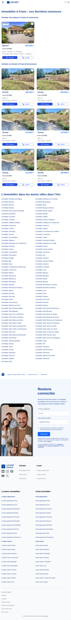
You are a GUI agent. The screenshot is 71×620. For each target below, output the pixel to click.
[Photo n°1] (18, 33)
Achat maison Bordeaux (42, 549)
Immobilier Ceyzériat (8, 216)
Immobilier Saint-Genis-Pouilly (11, 323)
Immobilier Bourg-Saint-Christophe (12, 211)
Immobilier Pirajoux (42, 296)
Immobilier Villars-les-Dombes (45, 355)
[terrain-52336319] (53, 136)
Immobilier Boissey (7, 208)
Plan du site (4, 612)
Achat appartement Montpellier (44, 529)
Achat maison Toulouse (42, 557)
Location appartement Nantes (9, 513)
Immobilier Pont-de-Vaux (9, 302)
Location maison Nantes (8, 545)
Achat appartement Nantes (43, 513)
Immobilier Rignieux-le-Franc (10, 305)
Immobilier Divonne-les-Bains (45, 240)
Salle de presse (5, 602)
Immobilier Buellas (42, 214)
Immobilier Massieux (42, 276)
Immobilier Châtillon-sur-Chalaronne (47, 222)
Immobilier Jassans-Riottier (44, 261)
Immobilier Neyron (7, 290)
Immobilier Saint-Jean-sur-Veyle (46, 326)
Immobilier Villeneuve (43, 358)
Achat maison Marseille (42, 570)
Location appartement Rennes (10, 529)
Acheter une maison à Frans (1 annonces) (19, 17)
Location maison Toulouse (8, 570)
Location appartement (43, 470)
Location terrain (41, 478)
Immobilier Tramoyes (42, 346)
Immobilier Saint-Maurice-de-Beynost (13, 335)
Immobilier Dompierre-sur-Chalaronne (13, 243)
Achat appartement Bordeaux (44, 525)
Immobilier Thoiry (7, 346)
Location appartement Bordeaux (10, 509)
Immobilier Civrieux (7, 228)
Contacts (4, 598)
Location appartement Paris (9, 500)
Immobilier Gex (40, 255)
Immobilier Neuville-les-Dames (46, 287)
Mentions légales (6, 592)
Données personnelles (7, 605)
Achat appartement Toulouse (44, 509)
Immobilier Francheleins (9, 252)
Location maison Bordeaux (9, 553)
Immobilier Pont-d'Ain (43, 299)
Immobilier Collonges (8, 231)
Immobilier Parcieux (7, 293)
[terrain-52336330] (53, 96)
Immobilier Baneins (7, 202)
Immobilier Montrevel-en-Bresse (11, 287)
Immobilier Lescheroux (8, 270)
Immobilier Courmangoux (9, 237)
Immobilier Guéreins (42, 258)
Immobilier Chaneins (8, 219)
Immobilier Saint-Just (8, 332)
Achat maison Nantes (42, 545)
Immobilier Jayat (6, 264)
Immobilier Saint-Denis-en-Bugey (46, 314)
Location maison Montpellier (9, 565)
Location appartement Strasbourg (11, 537)
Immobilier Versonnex (43, 352)
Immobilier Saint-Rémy (8, 338)
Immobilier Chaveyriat (8, 225)
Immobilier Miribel (41, 279)
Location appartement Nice (9, 533)
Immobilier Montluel (7, 284)
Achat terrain (22, 478)
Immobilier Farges (7, 249)
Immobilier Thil (40, 344)
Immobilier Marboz (7, 273)
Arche (46, 616)
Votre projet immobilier (44, 418)
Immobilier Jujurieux (42, 264)
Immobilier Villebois (7, 358)
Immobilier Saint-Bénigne (9, 311)
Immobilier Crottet (41, 237)
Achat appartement (24, 470)
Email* (41, 413)
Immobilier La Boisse (42, 267)
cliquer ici (49, 441)
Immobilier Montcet (42, 281)
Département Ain (33, 374)
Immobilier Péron (41, 293)
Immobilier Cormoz (7, 234)
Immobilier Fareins (42, 246)
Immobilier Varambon (8, 352)
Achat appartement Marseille (44, 517)
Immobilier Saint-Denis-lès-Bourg (12, 317)
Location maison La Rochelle (9, 557)
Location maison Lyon (7, 582)
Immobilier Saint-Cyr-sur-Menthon (12, 314)
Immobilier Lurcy (41, 270)
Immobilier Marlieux (42, 273)
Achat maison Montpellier (43, 553)
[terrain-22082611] (53, 176)
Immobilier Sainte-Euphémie (10, 341)
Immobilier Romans (42, 305)
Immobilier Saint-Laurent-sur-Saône (47, 332)
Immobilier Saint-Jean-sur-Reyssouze (13, 326)
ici (61, 429)
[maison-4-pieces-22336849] (18, 49)
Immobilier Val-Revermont (44, 349)
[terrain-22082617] (18, 176)
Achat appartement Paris (43, 500)
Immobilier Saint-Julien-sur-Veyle (46, 329)
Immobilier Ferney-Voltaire (44, 249)
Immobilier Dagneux (8, 240)
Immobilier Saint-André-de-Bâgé (12, 308)
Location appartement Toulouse (10, 517)
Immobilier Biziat (41, 205)
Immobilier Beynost (7, 205)
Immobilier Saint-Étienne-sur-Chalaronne (49, 320)
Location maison (41, 474)
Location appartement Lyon (9, 504)
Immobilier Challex (42, 216)
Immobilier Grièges (7, 258)
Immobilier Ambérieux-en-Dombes (47, 199)
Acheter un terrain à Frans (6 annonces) (18, 64)
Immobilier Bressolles (8, 214)
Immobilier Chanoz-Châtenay (45, 219)
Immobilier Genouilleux (9, 255)
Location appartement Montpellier (11, 525)
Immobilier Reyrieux (42, 302)
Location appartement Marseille (10, 521)
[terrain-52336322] (18, 136)
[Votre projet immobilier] (54, 422)
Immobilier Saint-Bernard (44, 311)
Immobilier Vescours (8, 355)
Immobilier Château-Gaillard (10, 222)
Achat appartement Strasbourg (44, 537)
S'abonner (44, 434)
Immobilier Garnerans (43, 252)
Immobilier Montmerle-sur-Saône (46, 284)
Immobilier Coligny (42, 228)
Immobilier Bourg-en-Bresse (45, 208)
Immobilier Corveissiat (43, 234)
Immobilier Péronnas (8, 296)
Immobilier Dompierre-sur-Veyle (46, 243)
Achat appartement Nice (42, 533)
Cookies (3, 595)
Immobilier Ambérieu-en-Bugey (11, 199)
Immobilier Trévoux (7, 349)
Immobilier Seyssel (7, 344)
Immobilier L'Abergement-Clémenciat (13, 267)
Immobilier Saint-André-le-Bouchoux (47, 308)
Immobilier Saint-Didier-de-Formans (47, 317)
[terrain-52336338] (18, 96)
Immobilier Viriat (6, 361)
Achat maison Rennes (42, 574)
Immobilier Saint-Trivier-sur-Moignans (48, 338)
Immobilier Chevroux (42, 225)
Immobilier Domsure (8, 246)
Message (10, 57)
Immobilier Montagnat (8, 281)
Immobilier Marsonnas (8, 276)
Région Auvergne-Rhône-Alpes (16, 374)
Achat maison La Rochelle (43, 561)
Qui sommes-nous (6, 608)
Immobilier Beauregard (43, 202)
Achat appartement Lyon (43, 504)
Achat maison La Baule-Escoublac (45, 578)
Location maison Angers (8, 549)
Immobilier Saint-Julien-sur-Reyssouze (14, 329)
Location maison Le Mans (8, 574)
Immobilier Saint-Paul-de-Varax (46, 335)
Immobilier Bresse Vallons (44, 211)
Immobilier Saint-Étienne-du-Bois (12, 320)
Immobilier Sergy (41, 341)
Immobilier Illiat (6, 261)
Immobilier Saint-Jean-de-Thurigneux (48, 323)
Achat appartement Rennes (43, 521)
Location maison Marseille (8, 561)
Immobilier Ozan (41, 290)
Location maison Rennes (8, 578)
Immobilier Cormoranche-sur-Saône (47, 231)
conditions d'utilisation (53, 445)
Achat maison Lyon (41, 565)
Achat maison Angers (42, 582)
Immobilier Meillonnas (8, 279)
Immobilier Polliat (7, 299)
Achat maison (23, 474)
